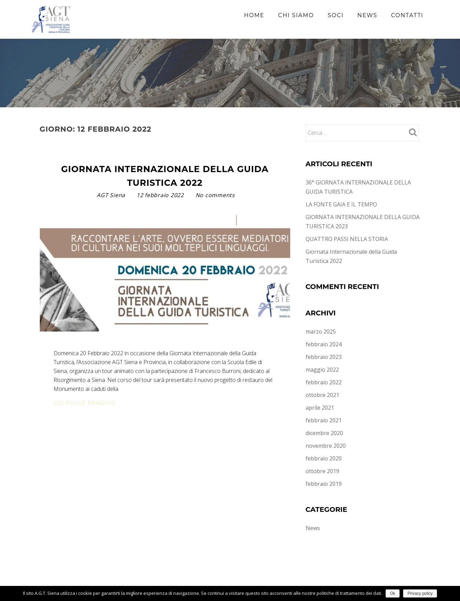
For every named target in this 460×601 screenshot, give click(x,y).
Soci (336, 15)
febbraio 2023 (324, 357)
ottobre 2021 (322, 395)
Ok (392, 593)
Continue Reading (112, 402)
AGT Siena (112, 195)
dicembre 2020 (324, 433)
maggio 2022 (322, 369)
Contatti (407, 15)
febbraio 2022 (324, 382)
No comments (215, 195)
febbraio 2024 (324, 344)
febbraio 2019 (324, 484)
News (367, 15)
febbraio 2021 (324, 420)
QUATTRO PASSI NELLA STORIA (347, 239)
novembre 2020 (326, 445)
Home (254, 15)
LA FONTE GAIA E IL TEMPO (341, 204)
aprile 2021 (320, 407)
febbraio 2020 (324, 458)
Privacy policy (420, 593)
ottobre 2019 (322, 471)
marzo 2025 (321, 331)
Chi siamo (296, 15)
